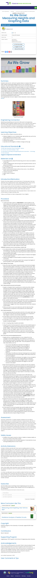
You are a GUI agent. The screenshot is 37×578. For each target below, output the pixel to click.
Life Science (14, 39)
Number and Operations (16, 41)
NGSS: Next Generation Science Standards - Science (12, 148)
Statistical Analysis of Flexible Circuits (14, 517)
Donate (28, 576)
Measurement (14, 40)
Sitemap (24, 576)
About (12, 576)
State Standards (5, 153)
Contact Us (17, 576)
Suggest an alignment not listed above (11, 154)
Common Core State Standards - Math (10, 149)
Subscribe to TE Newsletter (30, 499)
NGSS (2, 98)
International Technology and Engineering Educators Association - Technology (18, 151)
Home (8, 576)
